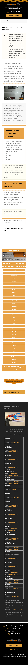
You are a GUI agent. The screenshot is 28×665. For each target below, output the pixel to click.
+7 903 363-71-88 (15, 12)
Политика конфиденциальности (18, 656)
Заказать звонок (14, 15)
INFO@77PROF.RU (13, 443)
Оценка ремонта (14, 649)
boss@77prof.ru (18, 609)
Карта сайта (6, 656)
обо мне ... (18, 615)
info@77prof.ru (17, 116)
